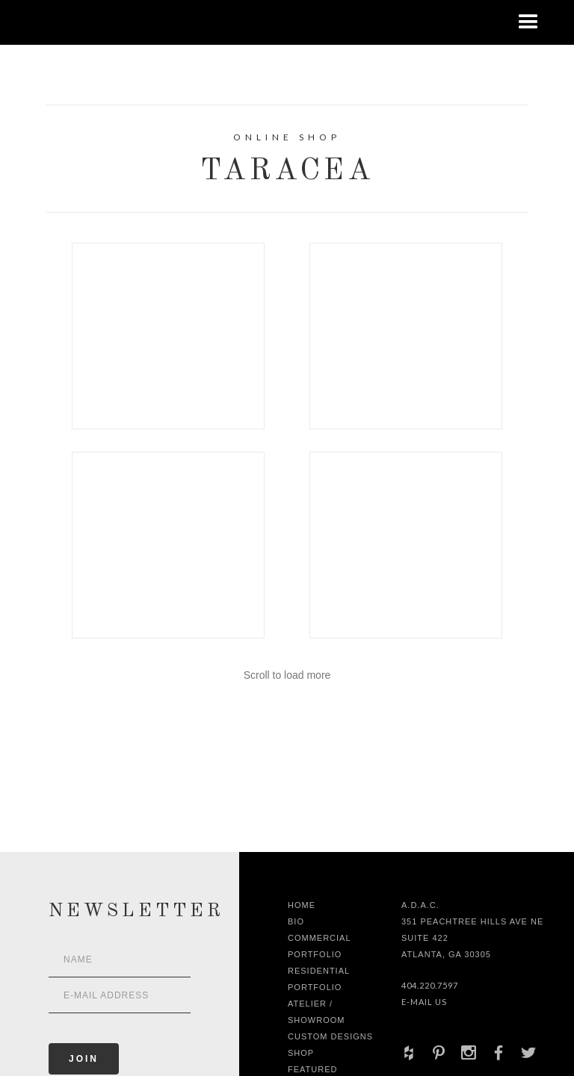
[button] (528, 22)
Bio (296, 921)
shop (301, 1052)
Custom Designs (330, 1036)
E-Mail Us (424, 1002)
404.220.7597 (429, 985)
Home (301, 905)
